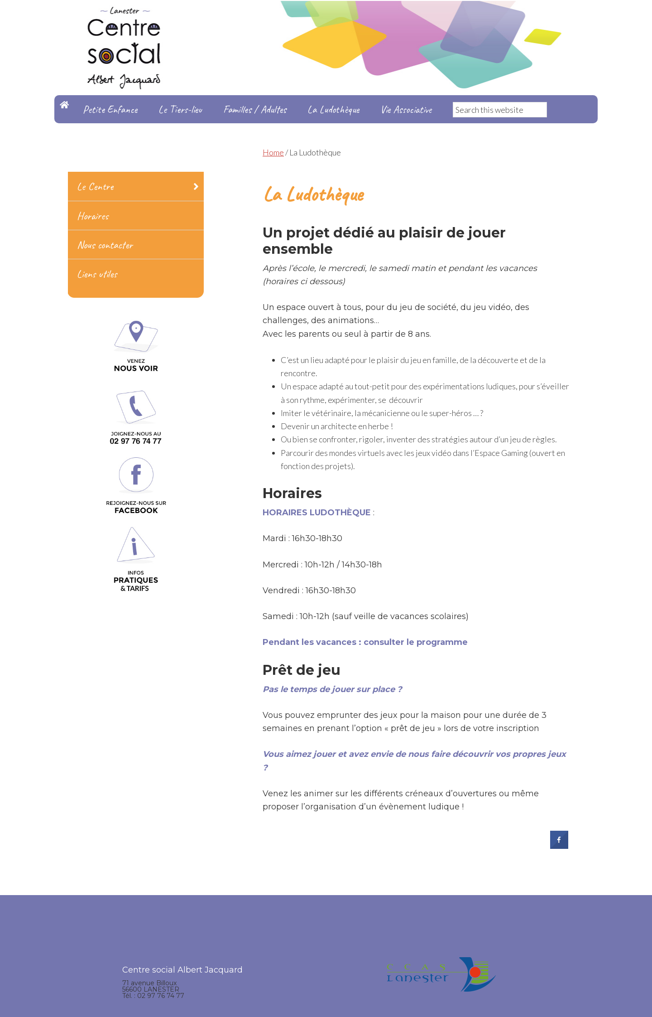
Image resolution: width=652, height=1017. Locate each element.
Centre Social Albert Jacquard (326, 18)
